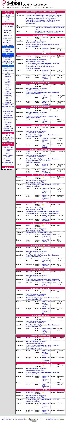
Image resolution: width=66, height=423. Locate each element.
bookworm (8, 102)
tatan (36, 33)
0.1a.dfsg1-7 (46, 413)
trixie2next (8, 100)
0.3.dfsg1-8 (45, 360)
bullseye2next (8, 122)
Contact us (8, 22)
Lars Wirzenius (33, 418)
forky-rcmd (8, 89)
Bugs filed (8, 49)
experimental (8, 68)
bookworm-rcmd (8, 104)
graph (10, 63)
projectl (52, 27)
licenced (14, 418)
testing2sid (8, 85)
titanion (40, 33)
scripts (5, 38)
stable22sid (7, 126)
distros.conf (7, 37)
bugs (11, 137)
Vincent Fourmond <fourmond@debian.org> (40, 67)
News (8, 17)
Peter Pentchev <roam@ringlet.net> (50, 213)
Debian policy (8, 30)
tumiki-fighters (28, 152)
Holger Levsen (5, 419)
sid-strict (8, 74)
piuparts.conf (8, 35)
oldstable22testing (8, 55)
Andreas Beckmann (56, 418)
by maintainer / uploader (7, 58)
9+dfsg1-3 (45, 286)
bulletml (49, 31)
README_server (8, 43)
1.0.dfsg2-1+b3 (45, 332)
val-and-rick (54, 33)
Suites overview (8, 51)
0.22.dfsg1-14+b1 (45, 380)
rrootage (57, 27)
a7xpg (37, 31)
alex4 (40, 31)
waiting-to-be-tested (45, 49)
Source (8, 135)
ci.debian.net (8, 165)
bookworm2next (8, 111)
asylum (45, 31)
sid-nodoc (8, 76)
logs (11, 38)
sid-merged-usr (8, 79)
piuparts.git (20, 419)
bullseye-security (8, 117)
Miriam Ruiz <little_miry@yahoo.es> (37, 44)
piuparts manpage (7, 45)
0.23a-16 (45, 147)
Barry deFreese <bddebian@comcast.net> (38, 65)
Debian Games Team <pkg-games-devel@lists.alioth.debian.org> (36, 41)
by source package (8, 61)
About (8, 15)
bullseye (7, 113)
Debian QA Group (7, 147)
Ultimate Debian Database (8, 159)
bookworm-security (8, 106)
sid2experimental (8, 70)
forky (7, 87)
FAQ (8, 20)
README (8, 40)
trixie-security (8, 96)
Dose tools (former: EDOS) (8, 150)
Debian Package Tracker (8, 155)
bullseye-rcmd (8, 115)
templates (10, 28)
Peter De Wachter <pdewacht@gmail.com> (39, 211)
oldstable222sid (8, 128)
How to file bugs (8, 26)
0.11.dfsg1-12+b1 (45, 192)
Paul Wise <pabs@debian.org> (51, 280)
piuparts (5, 418)
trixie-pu (7, 98)
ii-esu (36, 27)
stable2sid (8, 124)
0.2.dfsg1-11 (46, 104)
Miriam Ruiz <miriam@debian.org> (36, 116)
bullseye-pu (7, 120)
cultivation (55, 31)
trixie (8, 91)
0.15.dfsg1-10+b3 (45, 305)
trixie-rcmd (8, 93)
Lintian (8, 153)
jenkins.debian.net (7, 162)
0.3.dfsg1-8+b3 (45, 354)
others (12, 419)
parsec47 (47, 27)
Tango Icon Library (52, 419)
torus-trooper (47, 33)
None (48, 217)
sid (8, 72)
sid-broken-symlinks (7, 81)
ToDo (8, 141)
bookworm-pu (8, 109)
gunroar (61, 31)
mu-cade (41, 27)
